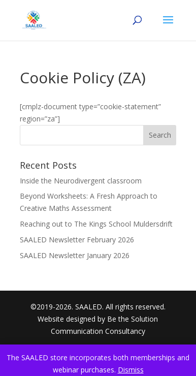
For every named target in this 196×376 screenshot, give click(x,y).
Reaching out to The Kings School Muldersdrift (96, 224)
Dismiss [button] (131, 369)
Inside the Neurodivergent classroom (81, 180)
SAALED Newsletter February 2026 (77, 239)
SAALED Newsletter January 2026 (74, 255)
